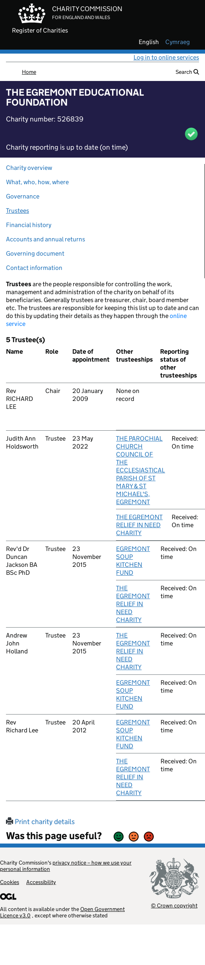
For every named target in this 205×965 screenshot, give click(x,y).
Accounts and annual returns (45, 239)
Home (29, 71)
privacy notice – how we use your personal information (66, 866)
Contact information (34, 268)
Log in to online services (166, 57)
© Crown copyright (174, 905)
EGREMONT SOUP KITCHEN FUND (133, 560)
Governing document (35, 253)
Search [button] (187, 71)
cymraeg (177, 42)
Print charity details (40, 821)
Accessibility (41, 882)
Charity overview (29, 167)
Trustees (17, 210)
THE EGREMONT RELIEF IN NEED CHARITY (139, 525)
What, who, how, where (37, 182)
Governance (22, 196)
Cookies (9, 882)
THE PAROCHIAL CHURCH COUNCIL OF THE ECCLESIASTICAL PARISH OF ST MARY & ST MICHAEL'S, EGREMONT (140, 470)
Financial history (28, 225)
